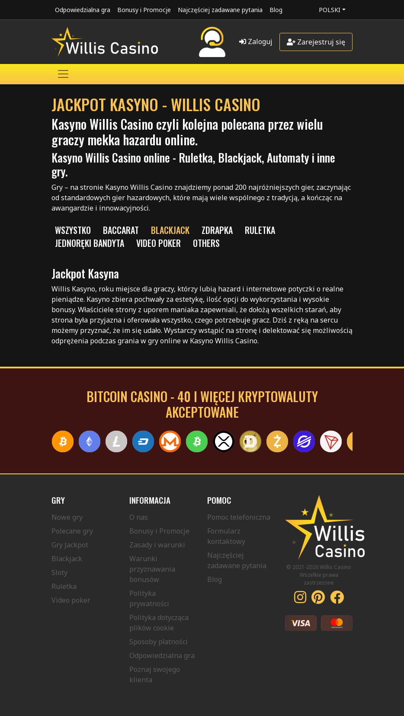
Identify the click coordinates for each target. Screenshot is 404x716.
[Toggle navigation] (63, 74)
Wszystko (73, 230)
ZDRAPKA (217, 230)
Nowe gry (67, 517)
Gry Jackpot (69, 545)
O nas (138, 517)
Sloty (59, 572)
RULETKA (260, 230)
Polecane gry (72, 531)
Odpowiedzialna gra (82, 10)
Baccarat (121, 230)
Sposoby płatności (158, 641)
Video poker (70, 600)
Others (206, 243)
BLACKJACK (170, 230)
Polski (329, 10)
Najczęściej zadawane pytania (220, 10)
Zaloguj (256, 41)
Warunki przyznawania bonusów (152, 569)
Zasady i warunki (157, 545)
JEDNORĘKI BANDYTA (89, 243)
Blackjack (66, 558)
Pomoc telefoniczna (238, 517)
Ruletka (64, 586)
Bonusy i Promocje (144, 10)
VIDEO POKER (158, 243)
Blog (275, 10)
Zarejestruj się (316, 42)
